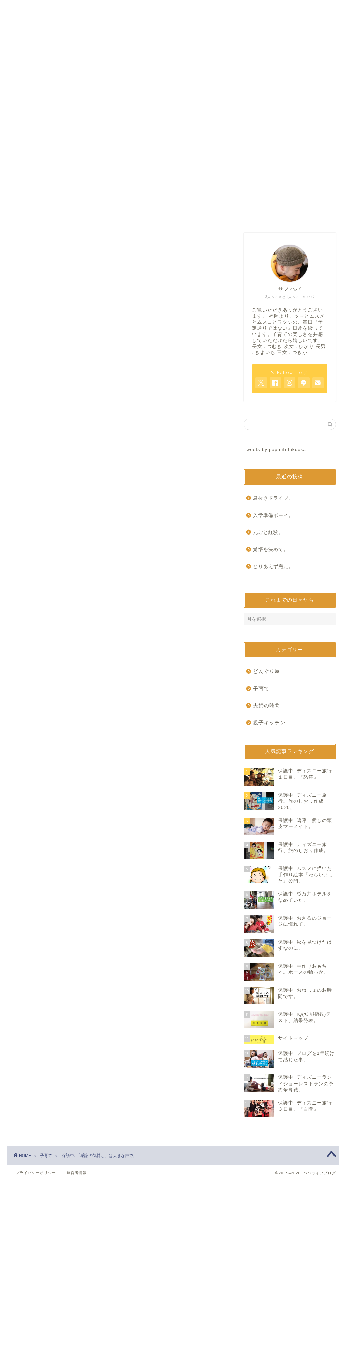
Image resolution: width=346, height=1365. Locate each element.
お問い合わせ (173, 215)
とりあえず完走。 (273, 566)
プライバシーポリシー (36, 1173)
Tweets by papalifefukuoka (275, 449)
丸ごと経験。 (268, 532)
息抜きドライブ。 (273, 498)
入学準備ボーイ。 (273, 515)
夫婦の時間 (266, 705)
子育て (29, 361)
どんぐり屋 (266, 671)
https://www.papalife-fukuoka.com (95, 554)
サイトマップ (254, 215)
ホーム (91, 215)
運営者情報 (77, 1173)
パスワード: (66, 447)
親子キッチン (269, 722)
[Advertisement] (118, 290)
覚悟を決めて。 (271, 549)
